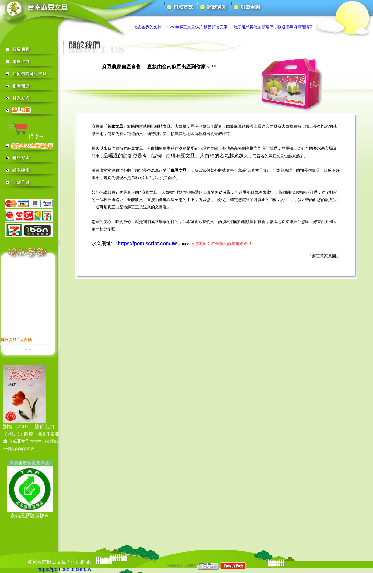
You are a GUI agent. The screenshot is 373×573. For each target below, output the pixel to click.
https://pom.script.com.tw (64, 569)
